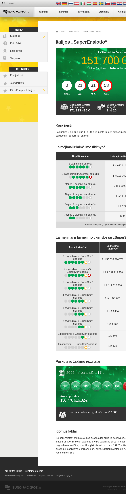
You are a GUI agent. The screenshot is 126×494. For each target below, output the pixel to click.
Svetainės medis (34, 471)
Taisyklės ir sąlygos (64, 475)
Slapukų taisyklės (46, 475)
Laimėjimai (16, 51)
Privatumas (31, 475)
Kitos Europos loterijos (22, 90)
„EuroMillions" (17, 82)
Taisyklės (15, 58)
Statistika (15, 36)
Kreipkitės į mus (13, 471)
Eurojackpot (16, 75)
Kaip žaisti (15, 43)
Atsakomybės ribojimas (14, 475)
